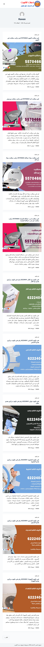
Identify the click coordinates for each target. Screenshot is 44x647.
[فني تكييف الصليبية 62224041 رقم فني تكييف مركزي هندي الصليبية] (22, 478)
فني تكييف (37, 276)
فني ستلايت (36, 34)
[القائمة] (4, 4)
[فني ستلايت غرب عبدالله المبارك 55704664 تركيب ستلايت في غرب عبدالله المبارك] (22, 237)
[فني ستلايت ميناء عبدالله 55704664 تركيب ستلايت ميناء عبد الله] (22, 176)
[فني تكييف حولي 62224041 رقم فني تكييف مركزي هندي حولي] (22, 420)
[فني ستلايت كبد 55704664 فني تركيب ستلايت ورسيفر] (22, 115)
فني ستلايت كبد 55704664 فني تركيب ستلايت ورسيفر (23, 99)
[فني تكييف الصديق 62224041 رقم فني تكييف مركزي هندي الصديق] (22, 539)
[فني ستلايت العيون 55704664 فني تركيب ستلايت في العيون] (22, 56)
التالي (6, 637)
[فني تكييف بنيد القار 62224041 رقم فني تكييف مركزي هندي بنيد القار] (22, 298)
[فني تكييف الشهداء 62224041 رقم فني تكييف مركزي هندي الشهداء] (22, 598)
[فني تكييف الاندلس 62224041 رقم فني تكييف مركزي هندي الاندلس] (22, 359)
